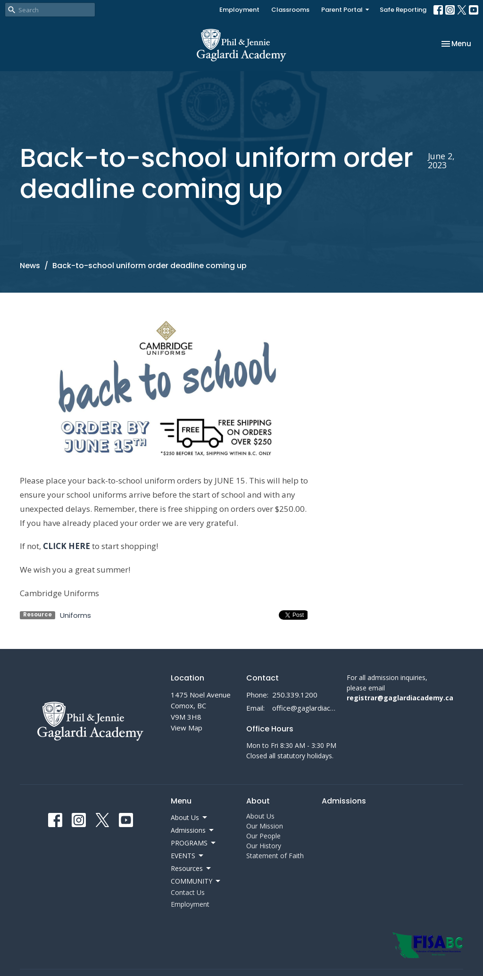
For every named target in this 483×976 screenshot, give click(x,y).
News (30, 265)
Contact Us (188, 892)
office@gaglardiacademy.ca (304, 708)
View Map (186, 727)
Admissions (344, 801)
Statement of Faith (275, 855)
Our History (263, 845)
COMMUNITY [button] (196, 881)
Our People (263, 835)
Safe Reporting (403, 9)
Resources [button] (191, 868)
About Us (260, 816)
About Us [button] (189, 817)
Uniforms (75, 615)
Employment (239, 9)
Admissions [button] (193, 830)
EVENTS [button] (188, 856)
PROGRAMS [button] (194, 843)
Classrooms (290, 9)
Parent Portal (345, 9)
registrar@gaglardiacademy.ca (400, 697)
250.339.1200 (294, 694)
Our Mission (264, 825)
